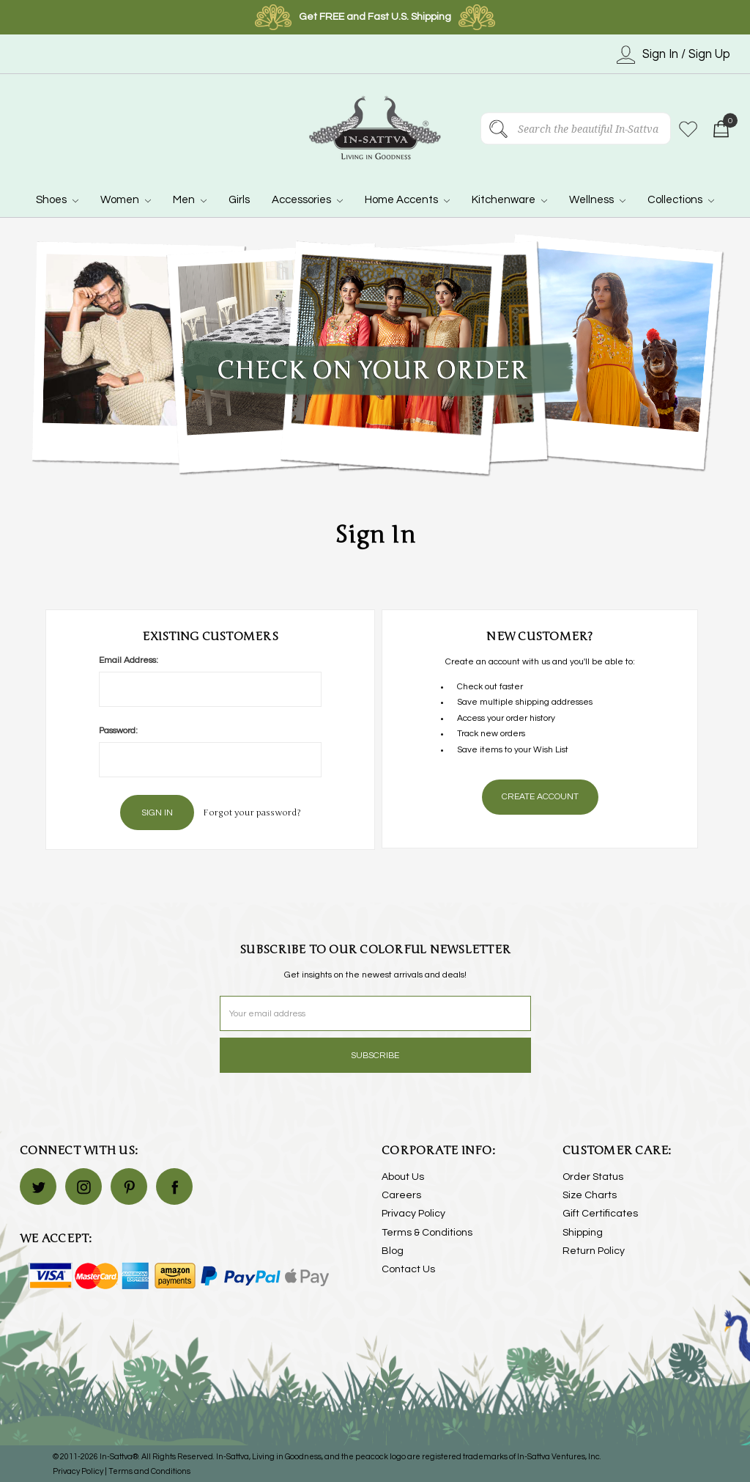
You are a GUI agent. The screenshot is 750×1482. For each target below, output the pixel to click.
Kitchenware (509, 199)
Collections (680, 199)
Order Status (592, 1175)
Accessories (307, 199)
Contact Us (408, 1268)
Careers (401, 1194)
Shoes (57, 199)
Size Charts (589, 1194)
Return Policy (593, 1249)
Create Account (540, 796)
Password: (118, 731)
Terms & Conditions (427, 1231)
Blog (393, 1249)
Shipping (582, 1231)
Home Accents (407, 199)
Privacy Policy (413, 1213)
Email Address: (128, 660)
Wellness (597, 199)
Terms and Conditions (149, 1470)
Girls (239, 199)
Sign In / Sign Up (673, 54)
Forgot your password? (252, 812)
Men (190, 199)
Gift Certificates (600, 1213)
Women (125, 199)
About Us (403, 1175)
